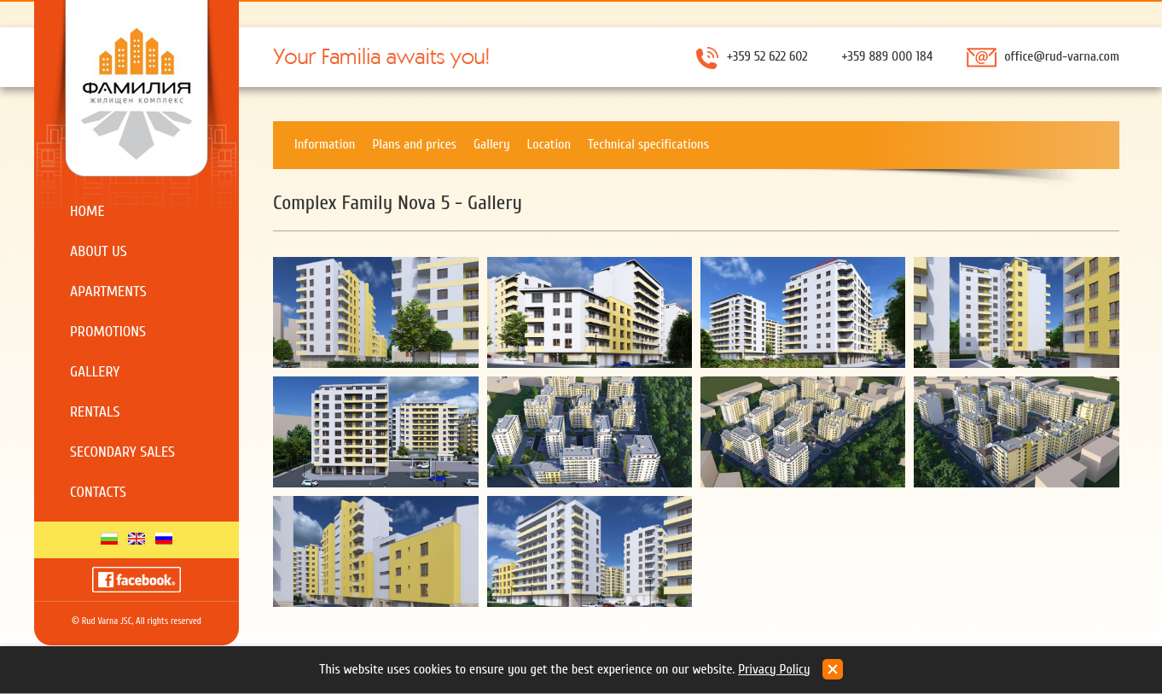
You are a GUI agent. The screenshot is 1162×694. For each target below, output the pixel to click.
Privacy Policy (774, 669)
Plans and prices (414, 144)
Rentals (95, 412)
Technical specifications (648, 144)
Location (549, 144)
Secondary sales (122, 452)
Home (87, 211)
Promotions (108, 332)
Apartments (108, 291)
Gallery (94, 372)
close (832, 669)
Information (324, 144)
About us (98, 251)
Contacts (98, 492)
